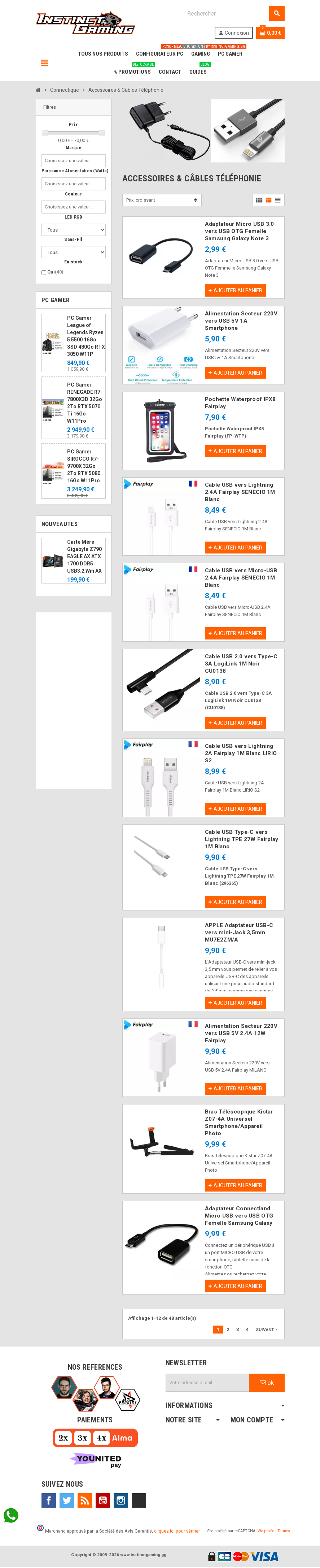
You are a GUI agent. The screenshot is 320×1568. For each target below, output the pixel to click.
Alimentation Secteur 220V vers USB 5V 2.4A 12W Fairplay (241, 1033)
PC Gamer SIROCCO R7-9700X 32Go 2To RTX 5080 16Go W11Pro (83, 466)
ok (267, 1383)
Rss (85, 1501)
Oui (55, 272)
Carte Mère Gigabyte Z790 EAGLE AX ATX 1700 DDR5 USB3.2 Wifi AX (84, 556)
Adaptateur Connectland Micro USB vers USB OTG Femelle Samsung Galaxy (239, 1216)
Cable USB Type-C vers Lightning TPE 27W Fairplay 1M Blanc (241, 839)
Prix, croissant (140, 200)
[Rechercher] (233, 13)
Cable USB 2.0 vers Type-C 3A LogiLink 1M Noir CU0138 (241, 664)
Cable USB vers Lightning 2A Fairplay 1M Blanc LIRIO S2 (241, 753)
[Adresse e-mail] (207, 1383)
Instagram (121, 1501)
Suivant (267, 1330)
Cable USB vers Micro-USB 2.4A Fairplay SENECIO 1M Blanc (241, 578)
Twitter (67, 1501)
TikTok (139, 1501)
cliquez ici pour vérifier (177, 1531)
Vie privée (266, 1531)
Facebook (48, 1501)
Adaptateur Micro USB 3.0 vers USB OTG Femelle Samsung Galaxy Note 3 (239, 231)
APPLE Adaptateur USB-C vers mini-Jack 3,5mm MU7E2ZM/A (239, 932)
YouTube (103, 1501)
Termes (283, 1531)
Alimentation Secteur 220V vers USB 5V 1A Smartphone (241, 320)
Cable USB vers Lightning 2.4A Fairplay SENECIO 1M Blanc (240, 492)
